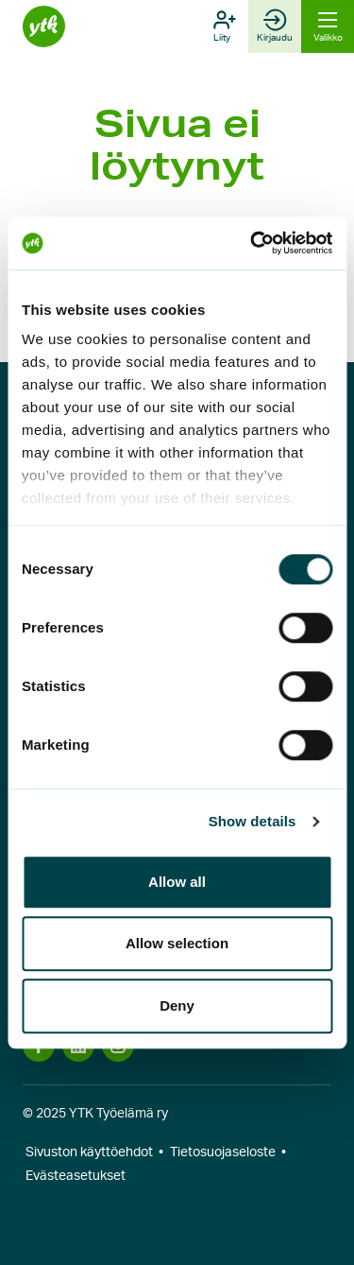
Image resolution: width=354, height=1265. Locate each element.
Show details (252, 821)
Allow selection (177, 943)
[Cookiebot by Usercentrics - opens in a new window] (252, 243)
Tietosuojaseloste (223, 1152)
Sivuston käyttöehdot (89, 1152)
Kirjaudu (275, 26)
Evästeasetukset (75, 1176)
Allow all (177, 882)
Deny (177, 1005)
